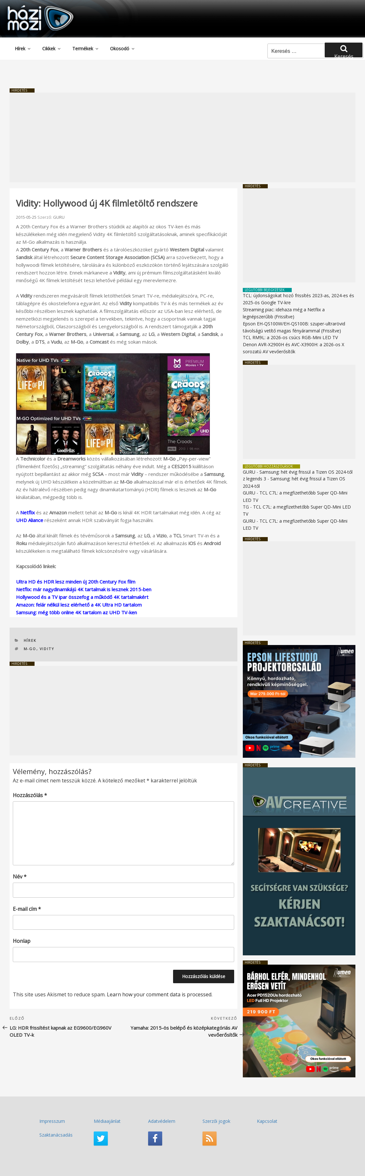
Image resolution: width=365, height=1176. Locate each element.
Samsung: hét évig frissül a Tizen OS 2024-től (306, 472)
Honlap (21, 940)
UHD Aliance (29, 520)
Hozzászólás (30, 795)
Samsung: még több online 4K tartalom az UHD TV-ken (76, 612)
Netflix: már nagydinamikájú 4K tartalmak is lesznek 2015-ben (83, 589)
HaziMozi (31, 7)
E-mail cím (27, 908)
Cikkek (51, 48)
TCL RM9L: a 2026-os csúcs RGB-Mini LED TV (290, 337)
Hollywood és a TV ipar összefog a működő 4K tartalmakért (82, 597)
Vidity (47, 648)
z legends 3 (254, 479)
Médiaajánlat (107, 1121)
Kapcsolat (267, 1121)
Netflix (27, 512)
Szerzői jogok (216, 1121)
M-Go (30, 648)
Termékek (85, 48)
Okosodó (122, 48)
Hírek (23, 48)
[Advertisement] (182, 137)
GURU (59, 217)
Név (20, 876)
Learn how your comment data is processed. (159, 994)
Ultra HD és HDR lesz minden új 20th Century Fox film (75, 581)
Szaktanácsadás (56, 1135)
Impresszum (52, 1121)
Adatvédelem (161, 1121)
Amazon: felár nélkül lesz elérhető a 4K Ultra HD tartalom (79, 604)
